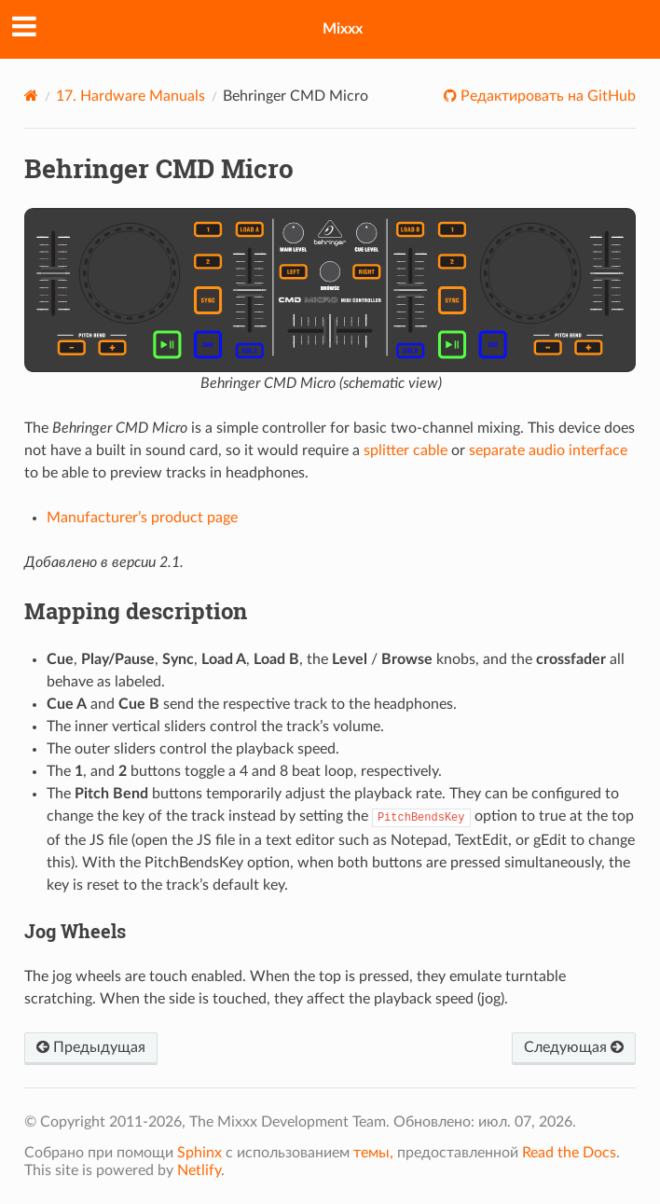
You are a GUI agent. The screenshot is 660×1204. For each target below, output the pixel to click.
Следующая (574, 1047)
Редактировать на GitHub (546, 96)
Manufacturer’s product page (142, 517)
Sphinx (199, 1152)
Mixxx (343, 28)
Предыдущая (90, 1047)
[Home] (31, 96)
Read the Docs (569, 1152)
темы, (373, 1152)
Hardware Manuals (130, 96)
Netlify (199, 1170)
